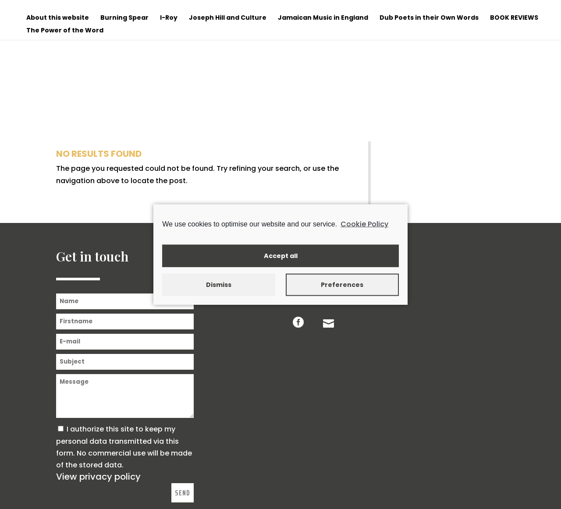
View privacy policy (98, 476)
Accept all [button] (281, 255)
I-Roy (169, 18)
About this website (57, 18)
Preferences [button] (342, 284)
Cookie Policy (364, 224)
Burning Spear (124, 18)
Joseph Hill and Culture (227, 18)
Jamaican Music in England (323, 18)
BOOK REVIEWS (514, 18)
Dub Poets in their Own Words (429, 18)
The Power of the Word (64, 31)
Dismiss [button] (218, 284)
